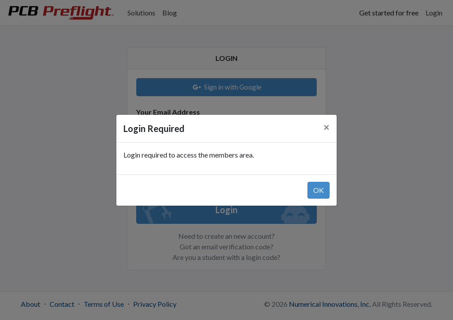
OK (318, 190)
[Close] (326, 127)
